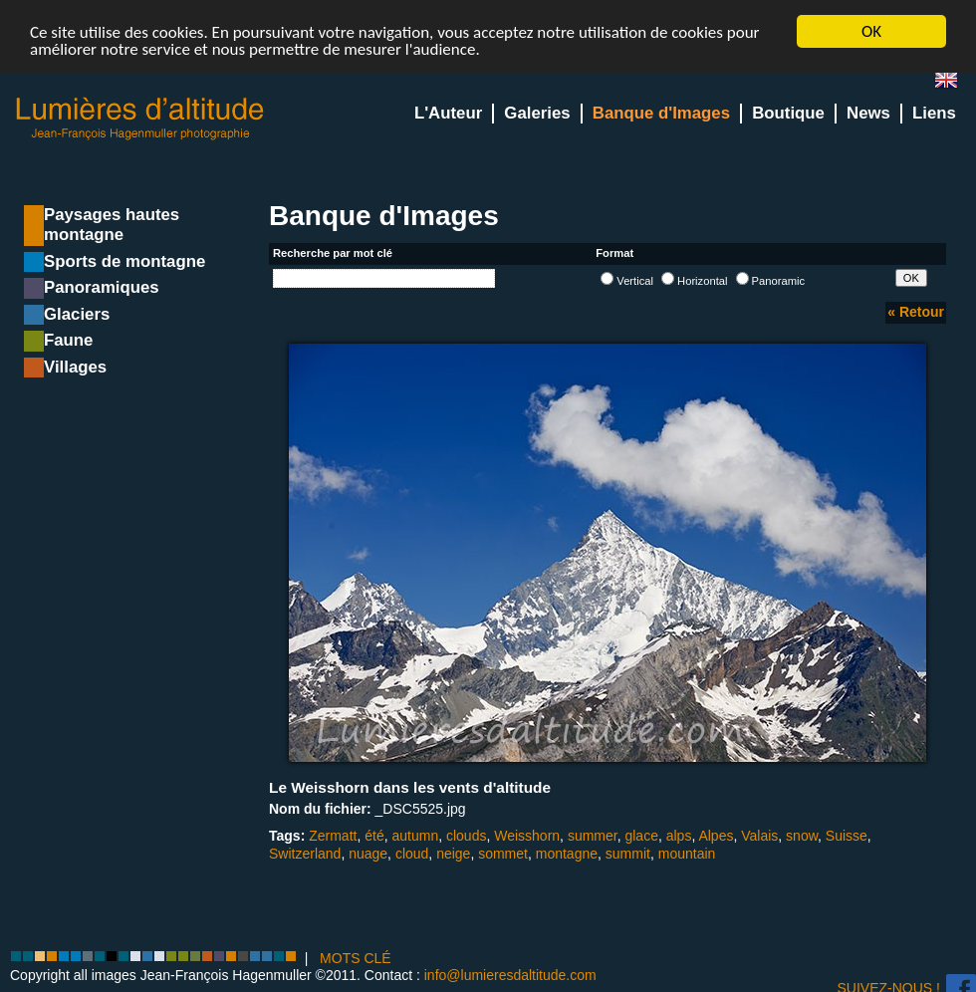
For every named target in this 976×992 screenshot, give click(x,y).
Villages (75, 367)
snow (802, 836)
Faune (68, 340)
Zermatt (333, 836)
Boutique (788, 113)
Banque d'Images (661, 113)
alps (679, 836)
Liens (934, 113)
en (954, 84)
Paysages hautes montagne (111, 224)
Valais (759, 836)
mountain (687, 853)
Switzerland (305, 853)
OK (871, 31)
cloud (411, 853)
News (868, 113)
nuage (368, 853)
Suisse (846, 836)
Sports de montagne (124, 261)
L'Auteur (448, 113)
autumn (414, 836)
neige (453, 853)
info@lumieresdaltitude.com (510, 975)
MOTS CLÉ (355, 958)
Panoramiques (101, 287)
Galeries (537, 113)
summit (628, 853)
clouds (466, 836)
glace (640, 836)
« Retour (915, 312)
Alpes (715, 836)
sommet (503, 853)
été (374, 836)
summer (592, 836)
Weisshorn (527, 836)
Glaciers (77, 314)
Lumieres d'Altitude (140, 119)
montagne (567, 853)
